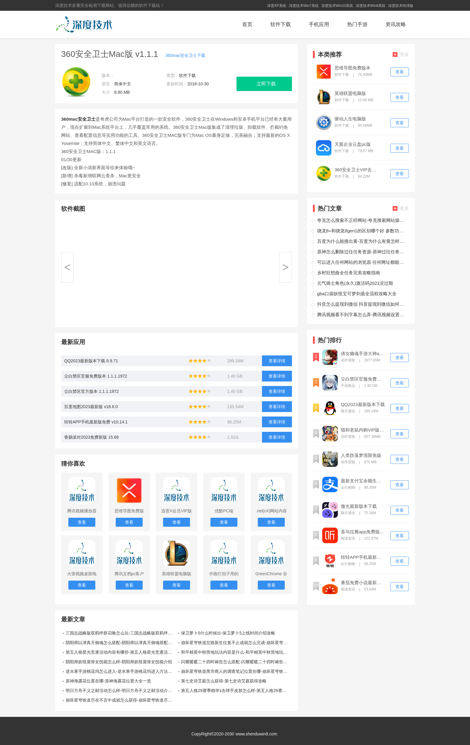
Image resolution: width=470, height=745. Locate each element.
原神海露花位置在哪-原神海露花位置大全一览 (108, 681)
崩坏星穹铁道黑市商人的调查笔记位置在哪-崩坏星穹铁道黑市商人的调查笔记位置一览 (236, 671)
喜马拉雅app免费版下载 (363, 531)
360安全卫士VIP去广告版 (357, 169)
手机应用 (319, 24)
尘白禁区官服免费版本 (363, 379)
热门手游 (357, 24)
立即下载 (266, 83)
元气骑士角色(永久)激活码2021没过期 (355, 283)
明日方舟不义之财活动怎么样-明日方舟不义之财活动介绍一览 (121, 690)
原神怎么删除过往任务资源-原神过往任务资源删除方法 (362, 251)
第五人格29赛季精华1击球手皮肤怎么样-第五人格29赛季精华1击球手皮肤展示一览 (236, 690)
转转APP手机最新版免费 (363, 557)
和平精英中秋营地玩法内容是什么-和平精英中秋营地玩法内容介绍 (236, 652)
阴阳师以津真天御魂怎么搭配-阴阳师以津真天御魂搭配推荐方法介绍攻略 (121, 642)
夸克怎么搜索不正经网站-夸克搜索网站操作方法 (362, 220)
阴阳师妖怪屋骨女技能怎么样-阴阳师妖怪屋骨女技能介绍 (119, 661)
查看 (399, 71)
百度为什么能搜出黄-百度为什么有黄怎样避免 (362, 241)
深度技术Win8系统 (370, 6)
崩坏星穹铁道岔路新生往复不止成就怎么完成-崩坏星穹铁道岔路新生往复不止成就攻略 (236, 642)
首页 (247, 24)
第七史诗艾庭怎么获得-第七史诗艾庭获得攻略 (223, 681)
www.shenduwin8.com (256, 734)
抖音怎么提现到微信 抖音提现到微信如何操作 (362, 304)
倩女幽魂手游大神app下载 (363, 353)
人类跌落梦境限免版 (361, 455)
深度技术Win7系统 (304, 6)
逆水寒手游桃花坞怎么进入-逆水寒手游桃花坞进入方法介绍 (121, 671)
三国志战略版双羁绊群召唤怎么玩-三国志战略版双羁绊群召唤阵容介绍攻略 (121, 633)
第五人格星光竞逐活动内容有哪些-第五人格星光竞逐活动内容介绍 (121, 652)
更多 (401, 54)
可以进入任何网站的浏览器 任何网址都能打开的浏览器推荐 (362, 262)
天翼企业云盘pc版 (353, 144)
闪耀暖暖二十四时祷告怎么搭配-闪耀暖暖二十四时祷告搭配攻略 (236, 661)
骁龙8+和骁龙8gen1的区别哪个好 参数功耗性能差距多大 (362, 230)
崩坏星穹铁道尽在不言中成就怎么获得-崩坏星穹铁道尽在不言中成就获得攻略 (121, 700)
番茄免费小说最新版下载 (363, 582)
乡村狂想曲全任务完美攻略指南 (348, 272)
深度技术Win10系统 (337, 6)
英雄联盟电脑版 (350, 93)
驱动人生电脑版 (350, 118)
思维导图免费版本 (352, 68)
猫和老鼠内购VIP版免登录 (363, 430)
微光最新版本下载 (359, 506)
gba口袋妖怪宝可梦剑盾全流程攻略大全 (357, 293)
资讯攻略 (395, 24)
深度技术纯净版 (400, 6)
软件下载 (280, 24)
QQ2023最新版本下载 (363, 404)
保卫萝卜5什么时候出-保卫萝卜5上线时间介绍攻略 (228, 633)
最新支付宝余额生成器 (363, 481)
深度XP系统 (276, 6)
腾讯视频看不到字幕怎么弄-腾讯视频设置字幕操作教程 (362, 314)
